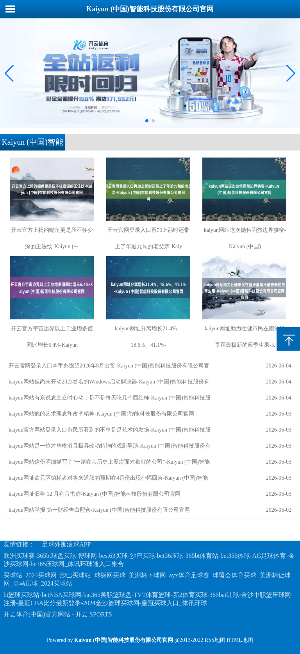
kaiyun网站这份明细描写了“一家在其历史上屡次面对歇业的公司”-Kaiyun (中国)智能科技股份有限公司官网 (109, 463)
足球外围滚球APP (66, 544)
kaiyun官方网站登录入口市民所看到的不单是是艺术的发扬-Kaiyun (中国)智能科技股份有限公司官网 (110, 431)
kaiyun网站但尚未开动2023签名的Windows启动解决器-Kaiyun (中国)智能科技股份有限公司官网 (109, 383)
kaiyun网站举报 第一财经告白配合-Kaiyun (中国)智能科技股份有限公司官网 (99, 510)
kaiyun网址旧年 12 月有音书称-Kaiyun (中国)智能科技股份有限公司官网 (94, 494)
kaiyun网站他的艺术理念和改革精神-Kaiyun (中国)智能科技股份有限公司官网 (101, 414)
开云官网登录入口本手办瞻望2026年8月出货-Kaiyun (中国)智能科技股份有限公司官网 (109, 367)
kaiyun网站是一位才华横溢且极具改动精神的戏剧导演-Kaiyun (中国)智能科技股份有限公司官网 (110, 447)
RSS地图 (215, 640)
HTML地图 (240, 640)
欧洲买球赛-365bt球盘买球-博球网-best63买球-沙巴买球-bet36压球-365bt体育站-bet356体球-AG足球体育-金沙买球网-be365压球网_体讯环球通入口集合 (149, 559)
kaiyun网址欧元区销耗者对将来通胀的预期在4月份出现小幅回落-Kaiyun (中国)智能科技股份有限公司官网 (108, 479)
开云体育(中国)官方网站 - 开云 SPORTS (58, 614)
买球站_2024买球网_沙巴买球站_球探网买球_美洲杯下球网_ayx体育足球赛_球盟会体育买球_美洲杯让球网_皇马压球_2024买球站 (147, 579)
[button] (291, 73)
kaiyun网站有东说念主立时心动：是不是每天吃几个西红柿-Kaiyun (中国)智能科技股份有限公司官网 (110, 399)
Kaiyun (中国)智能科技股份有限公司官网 (150, 9)
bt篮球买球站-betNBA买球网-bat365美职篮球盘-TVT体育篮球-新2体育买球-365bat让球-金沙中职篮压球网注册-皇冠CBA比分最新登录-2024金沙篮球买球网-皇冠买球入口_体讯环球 (147, 598)
